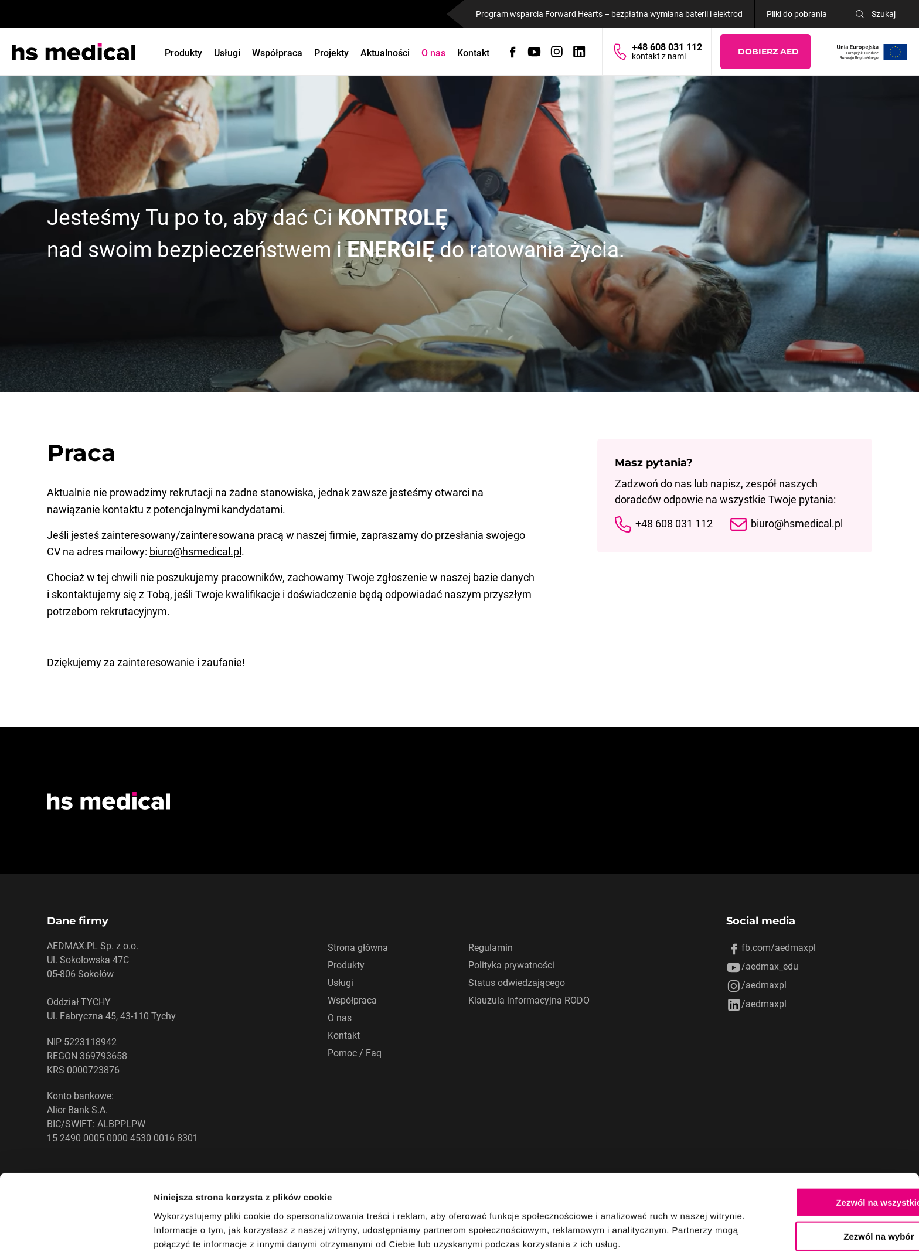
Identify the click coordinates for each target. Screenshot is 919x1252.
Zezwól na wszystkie (821, 1149)
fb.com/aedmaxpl (771, 948)
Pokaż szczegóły (625, 1229)
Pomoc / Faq (355, 1053)
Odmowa (820, 1218)
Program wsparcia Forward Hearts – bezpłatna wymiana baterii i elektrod (609, 14)
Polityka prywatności (511, 965)
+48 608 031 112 (674, 524)
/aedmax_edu (762, 967)
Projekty (332, 53)
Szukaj (884, 14)
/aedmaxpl (756, 986)
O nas (434, 53)
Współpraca (278, 53)
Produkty (184, 53)
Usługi (228, 53)
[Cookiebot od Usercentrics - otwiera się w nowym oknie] (76, 1229)
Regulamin (490, 947)
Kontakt (474, 53)
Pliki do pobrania (797, 14)
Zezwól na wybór (821, 1184)
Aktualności (385, 53)
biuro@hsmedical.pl (195, 551)
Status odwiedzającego (516, 982)
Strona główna (358, 947)
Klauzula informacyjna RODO (529, 1000)
